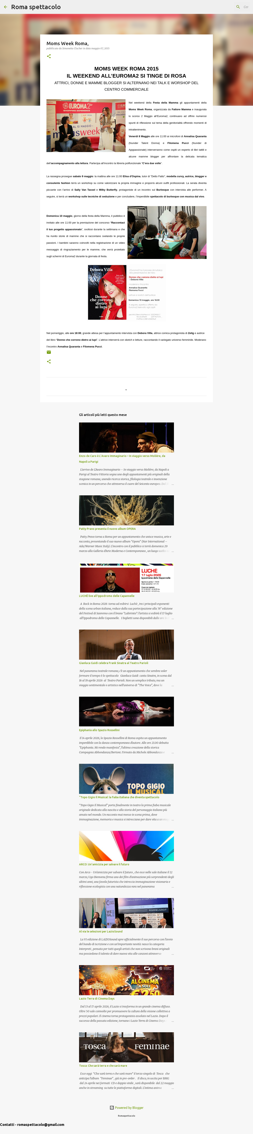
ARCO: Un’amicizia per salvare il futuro (104, 864)
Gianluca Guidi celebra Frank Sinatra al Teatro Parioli (113, 663)
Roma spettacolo (36, 6)
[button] (48, 56)
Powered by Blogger (126, 1107)
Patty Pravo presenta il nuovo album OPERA (107, 528)
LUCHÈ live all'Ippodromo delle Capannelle (106, 595)
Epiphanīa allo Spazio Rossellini (99, 730)
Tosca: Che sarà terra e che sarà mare (103, 1065)
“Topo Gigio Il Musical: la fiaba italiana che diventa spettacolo (119, 797)
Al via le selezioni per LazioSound (101, 931)
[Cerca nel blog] (229, 7)
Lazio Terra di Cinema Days (96, 998)
